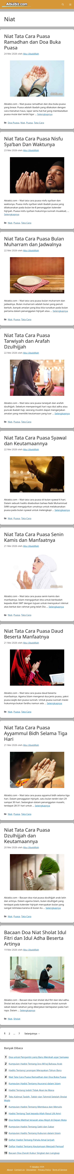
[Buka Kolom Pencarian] (63, 4)
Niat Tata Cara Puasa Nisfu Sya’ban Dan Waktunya (33, 141)
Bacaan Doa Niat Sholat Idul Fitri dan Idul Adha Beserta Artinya (35, 938)
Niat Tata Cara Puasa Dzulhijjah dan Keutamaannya (27, 835)
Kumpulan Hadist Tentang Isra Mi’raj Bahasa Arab (35, 1063)
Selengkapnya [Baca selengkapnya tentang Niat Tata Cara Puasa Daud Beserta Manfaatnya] (54, 703)
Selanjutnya (32, 1033)
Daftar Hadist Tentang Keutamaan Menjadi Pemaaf (36, 1146)
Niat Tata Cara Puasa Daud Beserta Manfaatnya (33, 634)
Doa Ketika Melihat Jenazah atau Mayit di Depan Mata (38, 1119)
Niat (23, 122)
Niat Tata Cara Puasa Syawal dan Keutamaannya (35, 440)
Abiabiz (35, 1166)
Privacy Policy (44, 1169)
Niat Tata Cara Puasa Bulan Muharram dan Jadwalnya (34, 241)
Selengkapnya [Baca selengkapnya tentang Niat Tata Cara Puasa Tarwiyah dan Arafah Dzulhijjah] (62, 413)
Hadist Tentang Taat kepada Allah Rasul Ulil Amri (35, 1113)
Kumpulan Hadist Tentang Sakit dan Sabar (31, 1126)
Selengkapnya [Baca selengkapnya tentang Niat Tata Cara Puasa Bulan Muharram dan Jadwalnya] (60, 311)
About (10, 1169)
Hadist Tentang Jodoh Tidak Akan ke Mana (31, 1090)
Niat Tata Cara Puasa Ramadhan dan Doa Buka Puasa (32, 42)
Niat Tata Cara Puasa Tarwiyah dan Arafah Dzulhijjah (27, 341)
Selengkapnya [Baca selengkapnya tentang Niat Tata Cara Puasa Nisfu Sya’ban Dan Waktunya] (11, 214)
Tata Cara (39, 122)
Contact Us (19, 1169)
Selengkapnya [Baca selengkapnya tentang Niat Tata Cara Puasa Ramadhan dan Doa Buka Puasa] (44, 114)
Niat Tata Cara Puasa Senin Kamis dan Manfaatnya (34, 537)
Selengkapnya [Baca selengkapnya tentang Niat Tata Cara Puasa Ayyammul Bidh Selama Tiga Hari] (42, 805)
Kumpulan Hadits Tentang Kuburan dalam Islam (35, 1133)
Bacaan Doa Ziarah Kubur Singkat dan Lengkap (34, 1153)
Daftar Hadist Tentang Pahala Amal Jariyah (31, 1139)
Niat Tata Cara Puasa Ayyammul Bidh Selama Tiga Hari (35, 733)
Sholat (16, 1018)
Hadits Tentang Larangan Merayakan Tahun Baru (35, 1070)
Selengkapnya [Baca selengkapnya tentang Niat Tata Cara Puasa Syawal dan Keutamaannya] (62, 510)
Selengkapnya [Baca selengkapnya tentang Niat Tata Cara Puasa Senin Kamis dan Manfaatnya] (56, 606)
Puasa (29, 122)
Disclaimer (31, 1169)
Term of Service (59, 1169)
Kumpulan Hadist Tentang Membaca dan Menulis (35, 1106)
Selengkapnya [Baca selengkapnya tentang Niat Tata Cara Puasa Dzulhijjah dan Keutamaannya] (53, 907)
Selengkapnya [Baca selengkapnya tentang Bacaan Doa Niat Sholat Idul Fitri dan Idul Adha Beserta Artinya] (27, 1010)
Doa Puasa (13, 122)
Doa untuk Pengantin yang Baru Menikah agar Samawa (39, 1057)
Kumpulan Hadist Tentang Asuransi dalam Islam (35, 1083)
